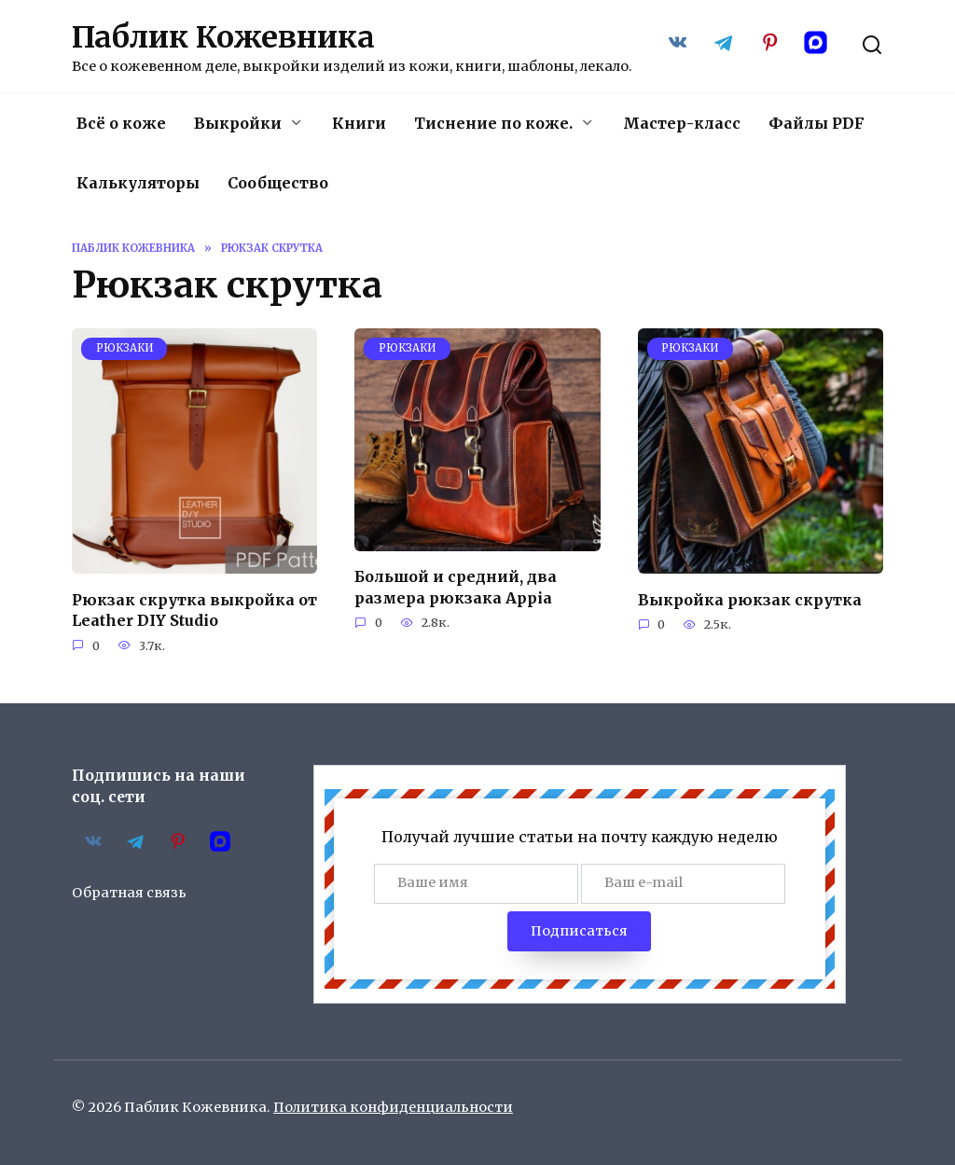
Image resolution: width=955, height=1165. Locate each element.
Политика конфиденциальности (393, 1107)
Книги (359, 123)
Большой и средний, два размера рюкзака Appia (455, 586)
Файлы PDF (816, 123)
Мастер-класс (681, 123)
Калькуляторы (138, 182)
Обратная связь (129, 892)
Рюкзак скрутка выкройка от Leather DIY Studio (194, 609)
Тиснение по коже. (493, 123)
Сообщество (278, 182)
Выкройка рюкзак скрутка (750, 598)
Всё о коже (121, 123)
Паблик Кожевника (223, 37)
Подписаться (579, 930)
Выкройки (238, 123)
